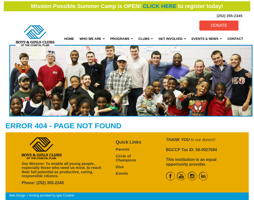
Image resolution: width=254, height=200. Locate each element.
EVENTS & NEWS (207, 39)
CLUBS (145, 39)
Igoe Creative (65, 195)
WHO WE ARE (92, 39)
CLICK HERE (159, 6)
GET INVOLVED (172, 39)
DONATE (219, 25)
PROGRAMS (121, 39)
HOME (69, 39)
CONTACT (235, 39)
